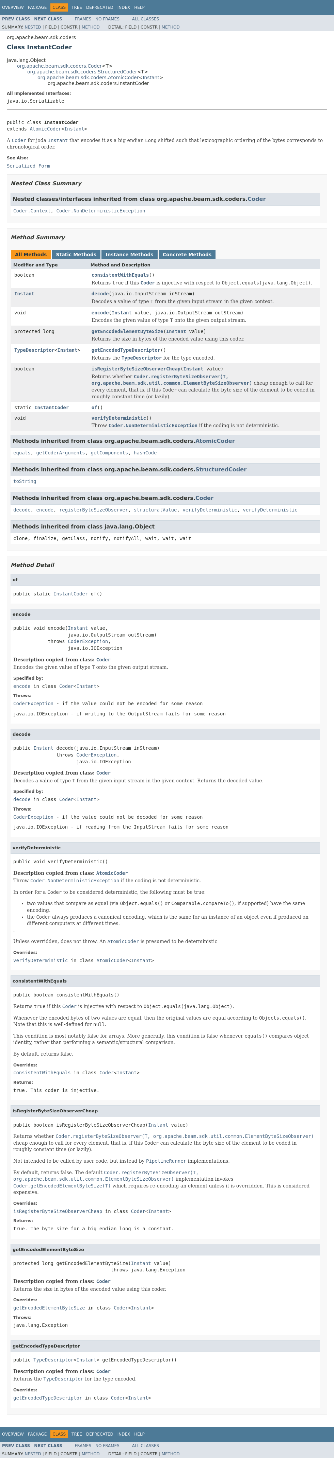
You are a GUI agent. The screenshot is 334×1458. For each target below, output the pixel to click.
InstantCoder (51, 407)
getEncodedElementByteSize (127, 331)
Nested (33, 27)
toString (24, 481)
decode (100, 293)
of (94, 407)
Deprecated (99, 7)
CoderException (88, 641)
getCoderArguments (60, 452)
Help (139, 7)
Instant (151, 77)
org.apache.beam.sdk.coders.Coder (59, 66)
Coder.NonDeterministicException (100, 210)
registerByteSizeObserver (93, 510)
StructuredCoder (220, 469)
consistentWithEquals (120, 275)
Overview (13, 7)
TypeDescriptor (34, 350)
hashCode (145, 452)
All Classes (145, 19)
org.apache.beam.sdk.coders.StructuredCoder (82, 71)
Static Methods (76, 254)
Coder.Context (32, 210)
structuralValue (155, 510)
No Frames (107, 19)
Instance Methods (129, 254)
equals (22, 452)
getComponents (109, 452)
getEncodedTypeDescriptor (126, 350)
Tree (76, 7)
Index (123, 7)
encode (100, 312)
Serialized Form (28, 166)
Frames (83, 19)
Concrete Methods (187, 254)
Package (37, 7)
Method (91, 27)
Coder (257, 199)
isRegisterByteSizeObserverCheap (136, 368)
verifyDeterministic (119, 418)
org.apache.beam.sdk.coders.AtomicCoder (88, 77)
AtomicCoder (45, 129)
